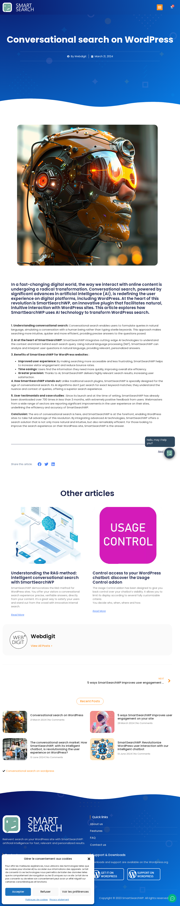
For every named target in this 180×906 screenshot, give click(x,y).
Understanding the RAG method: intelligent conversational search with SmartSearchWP (45, 577)
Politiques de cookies (36, 899)
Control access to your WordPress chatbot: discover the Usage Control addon (127, 577)
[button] (89, 859)
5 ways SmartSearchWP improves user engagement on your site (145, 717)
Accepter (18, 891)
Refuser (45, 891)
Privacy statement (59, 899)
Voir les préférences (75, 891)
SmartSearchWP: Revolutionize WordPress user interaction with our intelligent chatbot (143, 745)
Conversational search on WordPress (56, 715)
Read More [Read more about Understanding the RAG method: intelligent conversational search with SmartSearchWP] (17, 615)
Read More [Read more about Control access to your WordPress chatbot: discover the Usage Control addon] (99, 611)
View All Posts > (41, 645)
